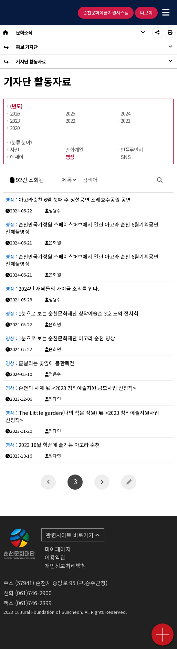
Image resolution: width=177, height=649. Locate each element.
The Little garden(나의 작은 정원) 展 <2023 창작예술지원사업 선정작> (82, 416)
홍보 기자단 (94, 46)
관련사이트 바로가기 (73, 535)
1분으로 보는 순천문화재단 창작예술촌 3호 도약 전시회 (72, 313)
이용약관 (55, 557)
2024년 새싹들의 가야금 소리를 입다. (52, 288)
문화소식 (80, 32)
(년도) (16, 106)
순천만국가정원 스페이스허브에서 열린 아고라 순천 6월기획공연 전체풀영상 (82, 228)
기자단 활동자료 (94, 61)
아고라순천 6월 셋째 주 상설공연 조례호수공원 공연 (68, 199)
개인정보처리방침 (65, 565)
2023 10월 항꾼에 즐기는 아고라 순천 (53, 444)
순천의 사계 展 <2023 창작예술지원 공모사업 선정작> (71, 387)
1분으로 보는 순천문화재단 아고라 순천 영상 (60, 338)
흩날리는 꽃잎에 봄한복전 (40, 363)
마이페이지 (58, 549)
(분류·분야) (21, 142)
